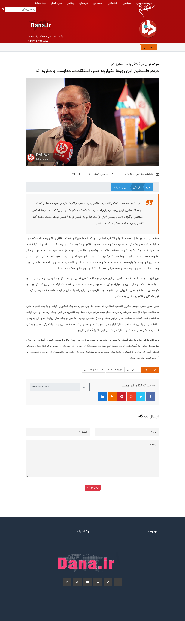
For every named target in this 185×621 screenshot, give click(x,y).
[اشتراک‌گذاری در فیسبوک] (150, 396)
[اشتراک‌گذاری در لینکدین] (102, 396)
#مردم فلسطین (115, 370)
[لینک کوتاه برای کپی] (55, 387)
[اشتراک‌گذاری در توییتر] (140, 396)
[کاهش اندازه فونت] (66, 174)
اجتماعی (98, 3)
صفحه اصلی (143, 3)
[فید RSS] (112, 396)
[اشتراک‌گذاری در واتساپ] (131, 396)
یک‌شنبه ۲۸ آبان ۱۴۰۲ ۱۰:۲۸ (141, 174)
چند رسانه (40, 3)
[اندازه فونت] (72, 174)
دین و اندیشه (120, 187)
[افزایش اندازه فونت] (77, 174)
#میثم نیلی (133, 370)
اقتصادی (113, 3)
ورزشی (70, 3)
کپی (84, 386)
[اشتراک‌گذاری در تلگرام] (121, 396)
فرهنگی (83, 3)
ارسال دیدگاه (93, 487)
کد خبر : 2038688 (102, 174)
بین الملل (56, 3)
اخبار (148, 187)
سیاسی (127, 3)
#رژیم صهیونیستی (93, 370)
